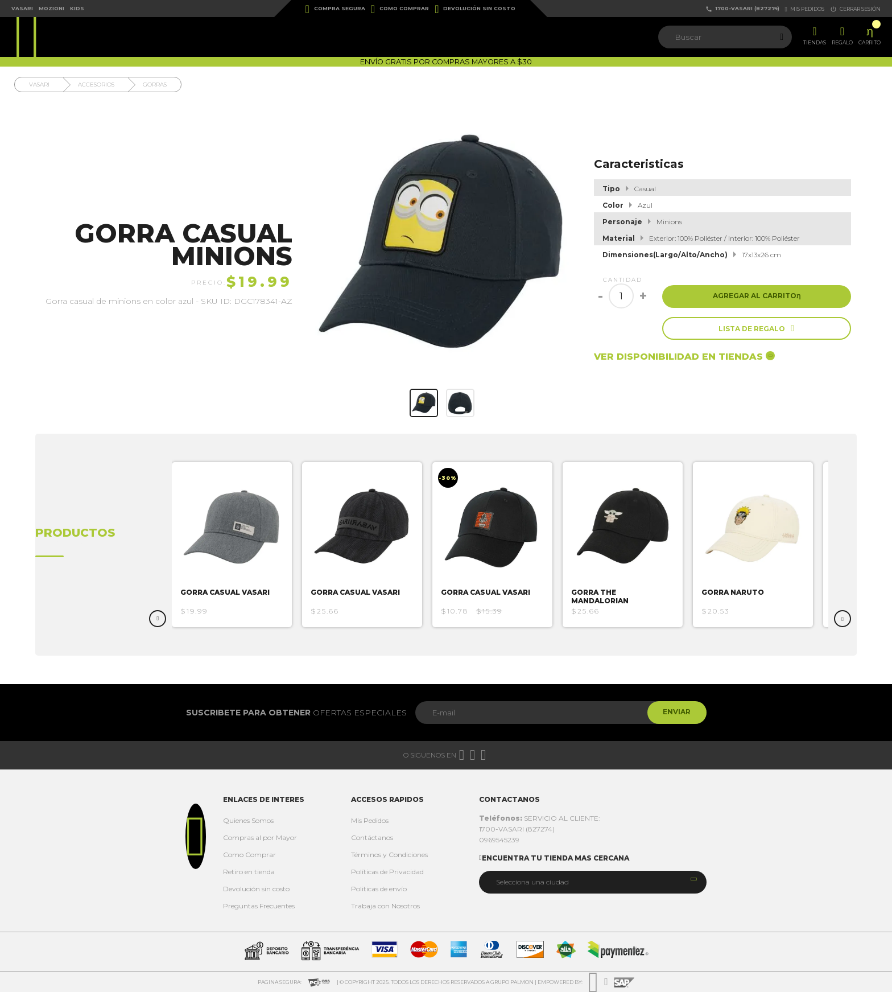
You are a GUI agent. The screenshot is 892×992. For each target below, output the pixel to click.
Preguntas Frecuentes (259, 906)
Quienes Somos (248, 820)
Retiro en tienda (249, 871)
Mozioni (51, 8)
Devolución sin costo (475, 9)
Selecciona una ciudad (532, 882)
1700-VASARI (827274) (742, 9)
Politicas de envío (379, 888)
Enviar (675, 712)
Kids (77, 8)
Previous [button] (157, 618)
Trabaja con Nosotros (385, 906)
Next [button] (842, 618)
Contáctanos (372, 837)
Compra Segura (335, 9)
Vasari (22, 8)
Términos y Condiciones (389, 854)
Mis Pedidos (370, 820)
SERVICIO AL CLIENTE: (539, 818)
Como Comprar (400, 9)
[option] (237, 544)
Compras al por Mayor (260, 837)
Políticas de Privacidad (387, 871)
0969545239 (499, 839)
